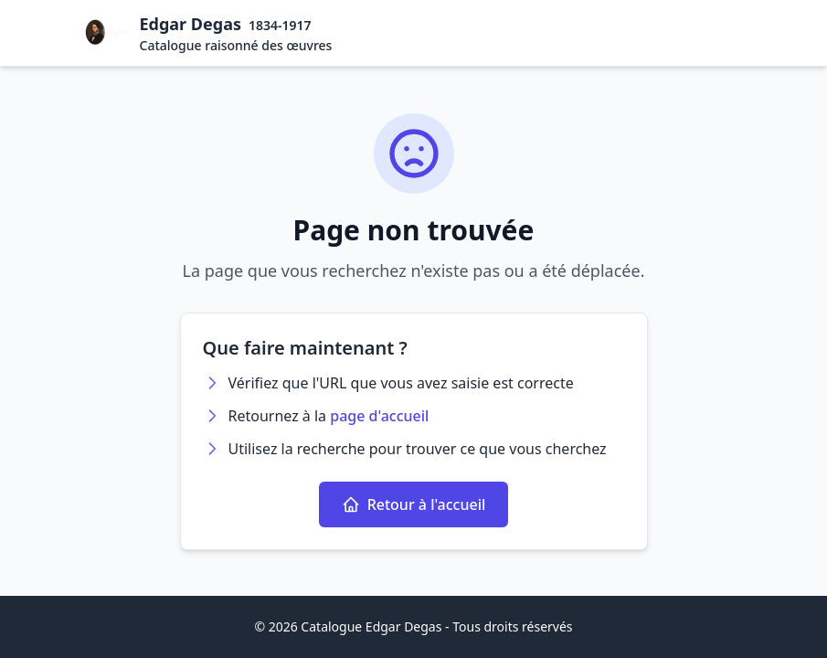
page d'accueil (379, 416)
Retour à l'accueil (414, 504)
